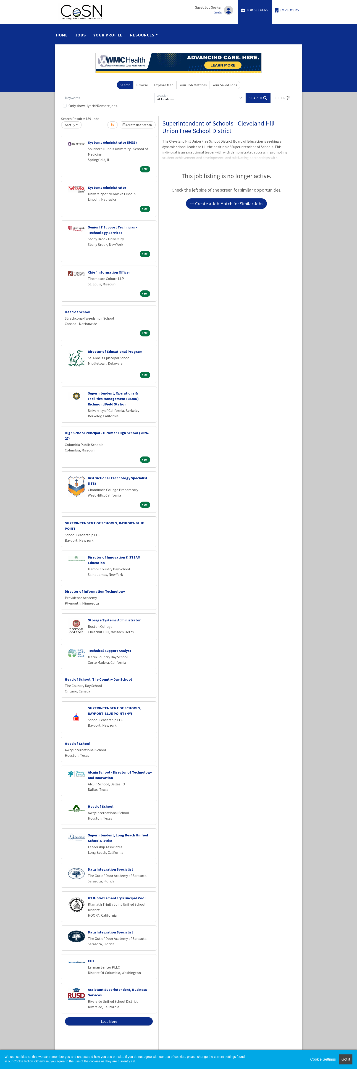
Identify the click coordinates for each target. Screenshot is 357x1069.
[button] (282, 98)
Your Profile (108, 35)
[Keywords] (108, 98)
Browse (142, 85)
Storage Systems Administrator (114, 620)
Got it (345, 1059)
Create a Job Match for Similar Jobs (226, 203)
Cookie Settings (323, 1059)
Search (125, 85)
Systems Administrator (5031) (112, 142)
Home (62, 35)
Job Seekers (254, 10)
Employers (287, 10)
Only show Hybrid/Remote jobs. (93, 105)
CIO (91, 961)
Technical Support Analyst (109, 650)
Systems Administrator (107, 187)
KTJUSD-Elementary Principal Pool (117, 898)
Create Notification (137, 125)
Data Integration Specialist (110, 869)
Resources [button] (142, 35)
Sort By (70, 125)
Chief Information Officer (109, 272)
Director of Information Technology (95, 591)
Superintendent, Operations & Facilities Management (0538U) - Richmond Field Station (114, 398)
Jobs (80, 35)
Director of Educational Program (115, 351)
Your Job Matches (193, 85)
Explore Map (163, 85)
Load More (109, 1021)
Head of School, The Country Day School (98, 679)
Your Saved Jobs (225, 85)
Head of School (77, 312)
